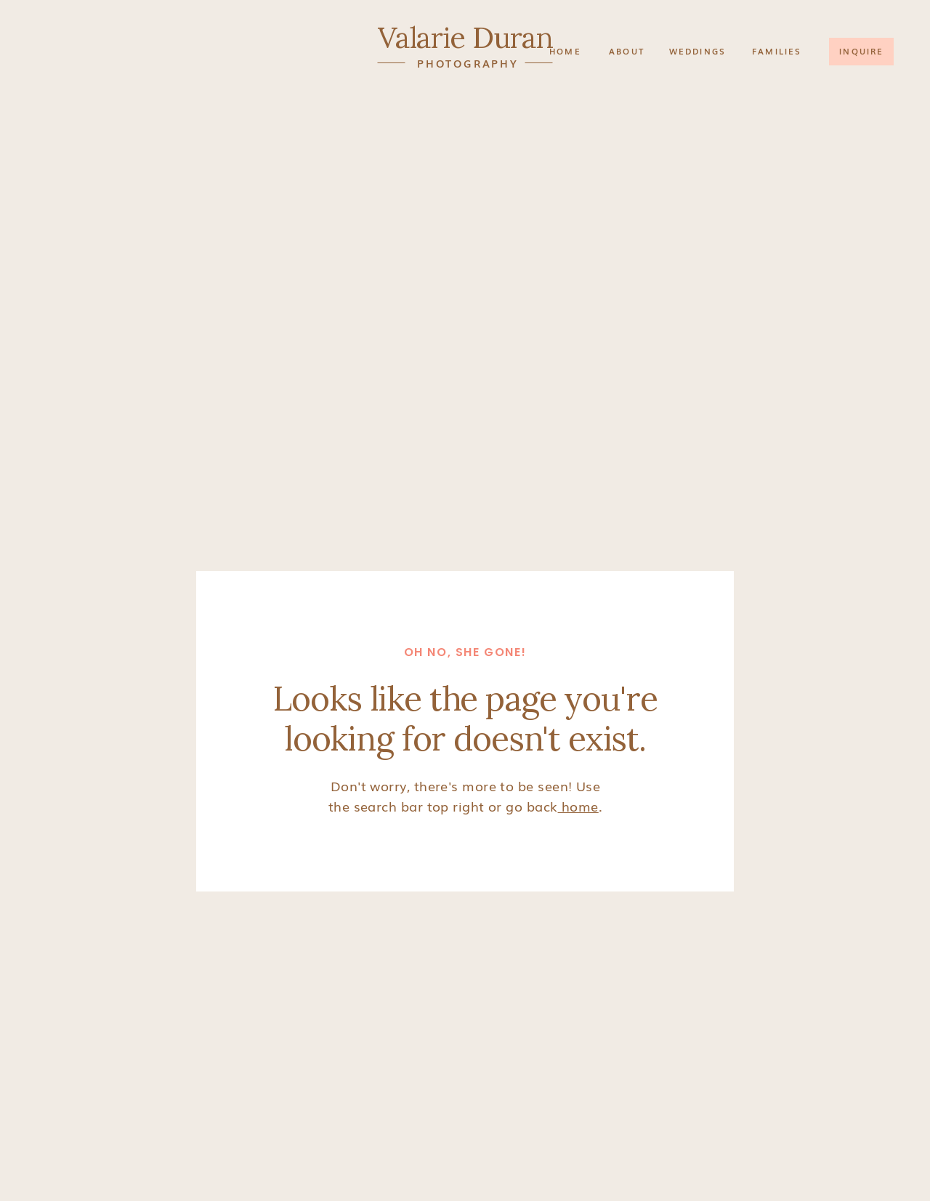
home (578, 805)
